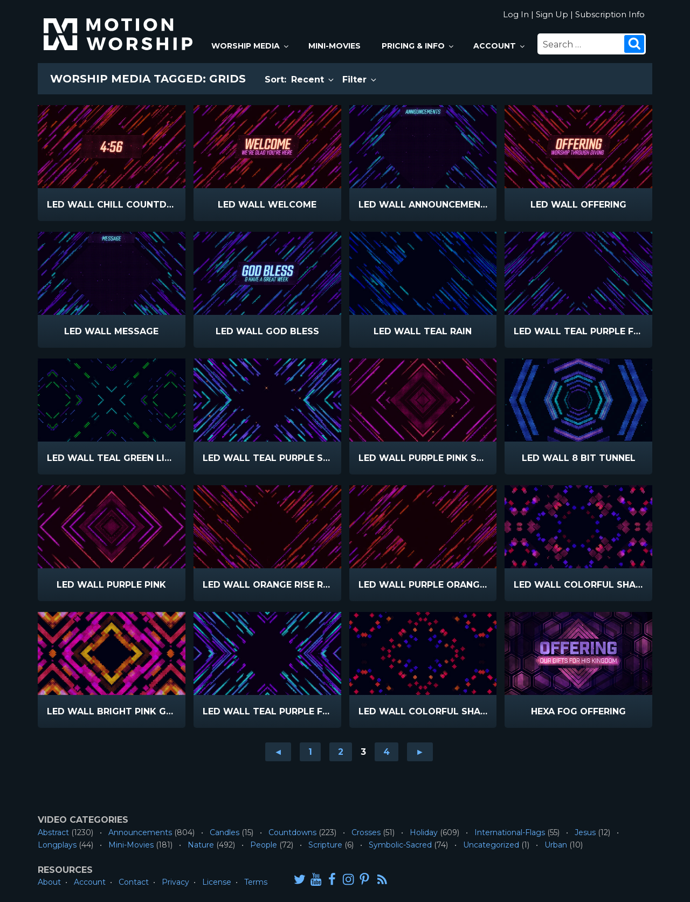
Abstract (53, 832)
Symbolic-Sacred (400, 845)
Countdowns (292, 832)
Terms (255, 882)
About (49, 882)
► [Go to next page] (420, 752)
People (263, 845)
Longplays (57, 845)
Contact (134, 882)
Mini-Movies (334, 46)
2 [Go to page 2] (340, 752)
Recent (313, 79)
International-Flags (509, 832)
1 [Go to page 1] (310, 752)
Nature (201, 845)
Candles (224, 832)
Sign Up (552, 14)
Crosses (366, 832)
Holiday (424, 832)
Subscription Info (610, 14)
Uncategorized (491, 845)
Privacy (175, 882)
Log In (516, 14)
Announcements (140, 832)
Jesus (585, 832)
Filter (360, 79)
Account (499, 46)
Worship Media (250, 46)
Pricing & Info (418, 46)
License (216, 882)
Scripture (325, 845)
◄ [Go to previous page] (278, 752)
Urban (555, 845)
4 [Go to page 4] (386, 752)
